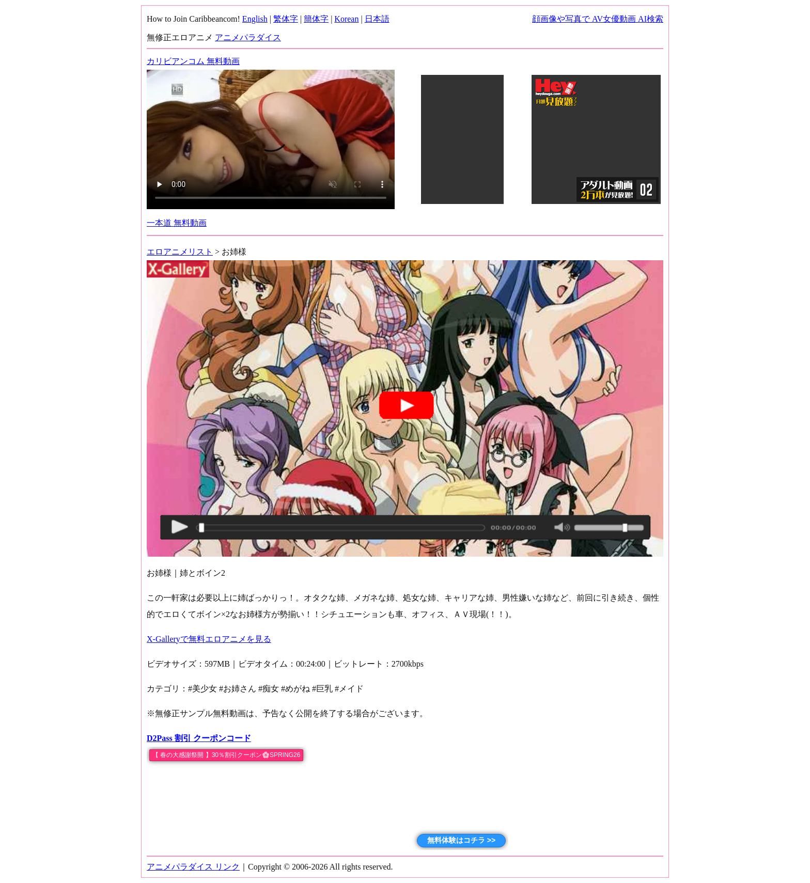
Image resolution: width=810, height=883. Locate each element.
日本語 (377, 18)
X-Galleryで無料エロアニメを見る (209, 639)
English (255, 18)
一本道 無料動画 (177, 222)
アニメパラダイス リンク (193, 866)
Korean (346, 18)
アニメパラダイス (248, 37)
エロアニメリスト (180, 251)
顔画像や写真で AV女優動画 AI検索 (597, 18)
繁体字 (285, 18)
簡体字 (316, 18)
